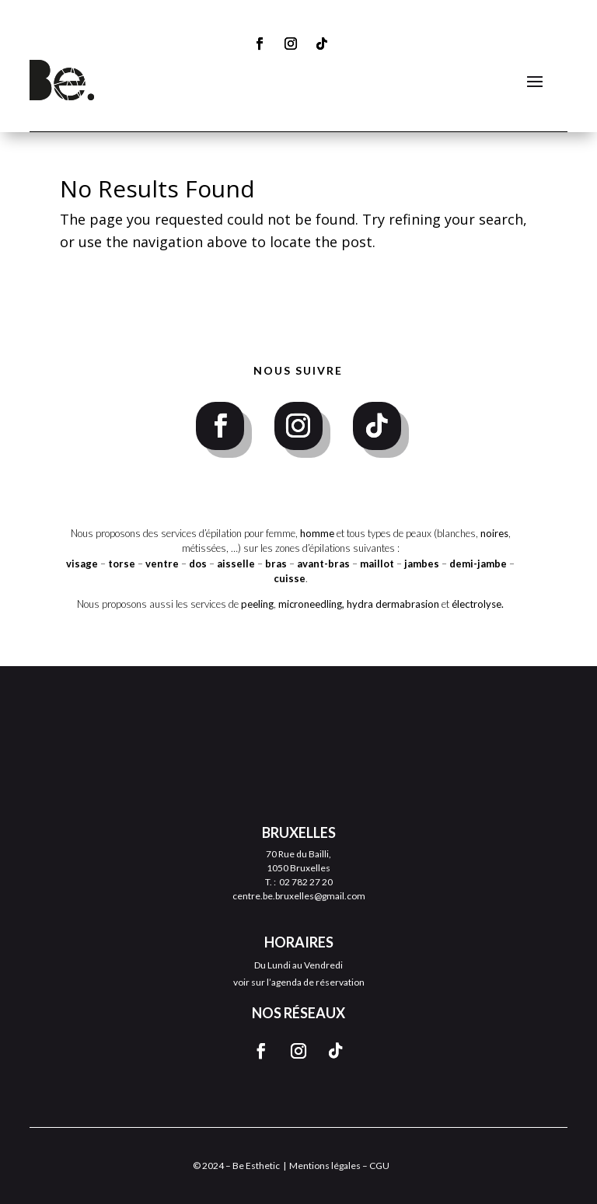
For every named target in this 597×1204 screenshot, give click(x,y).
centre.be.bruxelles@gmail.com (298, 896)
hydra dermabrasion (393, 604)
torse (121, 563)
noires (494, 533)
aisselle (237, 563)
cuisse (289, 578)
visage (82, 563)
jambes (423, 563)
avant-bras (323, 563)
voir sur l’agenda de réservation (299, 982)
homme (317, 533)
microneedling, (311, 604)
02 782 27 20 (306, 882)
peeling (257, 604)
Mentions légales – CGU (339, 1165)
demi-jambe (479, 563)
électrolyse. (478, 604)
